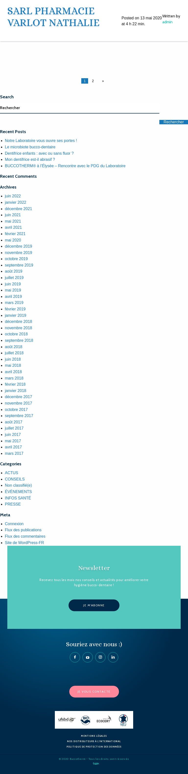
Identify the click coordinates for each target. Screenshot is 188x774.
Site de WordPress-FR (24, 543)
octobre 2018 (16, 334)
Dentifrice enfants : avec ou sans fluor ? (39, 153)
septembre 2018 (19, 340)
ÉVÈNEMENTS (18, 492)
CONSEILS (15, 479)
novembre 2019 (18, 253)
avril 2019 (13, 296)
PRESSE (13, 504)
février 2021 (15, 234)
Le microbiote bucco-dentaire (30, 147)
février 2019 (15, 309)
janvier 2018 (15, 391)
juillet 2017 (14, 428)
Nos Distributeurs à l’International (94, 741)
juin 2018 (13, 359)
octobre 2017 (16, 409)
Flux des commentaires (25, 536)
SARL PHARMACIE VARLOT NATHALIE (53, 16)
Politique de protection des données (94, 746)
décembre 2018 (18, 321)
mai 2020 (13, 240)
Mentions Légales (94, 736)
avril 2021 (13, 227)
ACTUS (11, 473)
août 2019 (13, 271)
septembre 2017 (19, 416)
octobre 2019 (16, 259)
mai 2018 (13, 365)
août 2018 (13, 347)
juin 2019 (13, 284)
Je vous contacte (94, 691)
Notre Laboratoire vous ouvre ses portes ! (41, 141)
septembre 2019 (19, 265)
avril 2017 (13, 447)
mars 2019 (14, 303)
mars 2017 (14, 453)
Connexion (14, 524)
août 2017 (13, 422)
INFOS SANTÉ (18, 498)
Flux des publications (23, 530)
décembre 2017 (18, 397)
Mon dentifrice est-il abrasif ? (30, 159)
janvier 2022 (15, 202)
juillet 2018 (14, 353)
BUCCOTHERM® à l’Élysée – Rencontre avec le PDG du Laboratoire (65, 166)
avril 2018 (13, 372)
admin (167, 22)
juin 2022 (13, 196)
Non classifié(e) (18, 485)
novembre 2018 (18, 328)
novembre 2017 (18, 403)
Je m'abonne (94, 605)
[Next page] (102, 80)
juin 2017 (13, 434)
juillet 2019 (14, 278)
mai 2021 (13, 221)
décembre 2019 (18, 246)
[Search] (79, 108)
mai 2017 (13, 441)
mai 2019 (13, 290)
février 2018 (15, 384)
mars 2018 (14, 378)
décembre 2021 (18, 209)
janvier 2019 (15, 315)
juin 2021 (13, 215)
